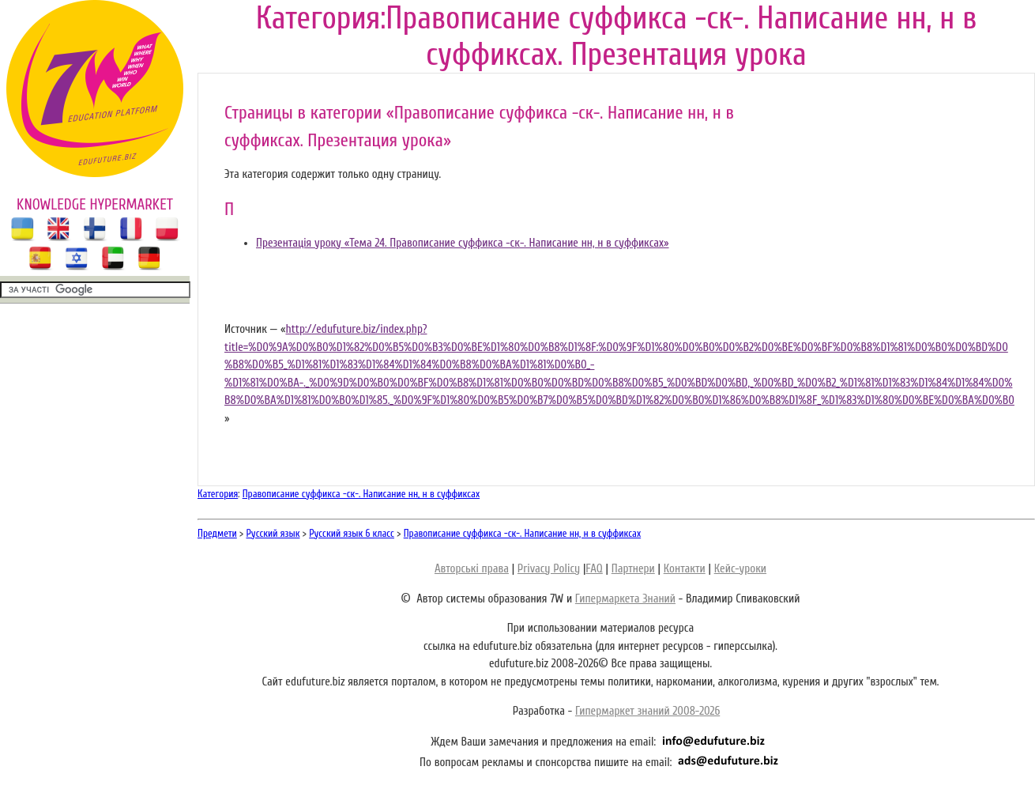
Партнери (633, 569)
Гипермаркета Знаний (625, 599)
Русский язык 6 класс (351, 533)
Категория (218, 494)
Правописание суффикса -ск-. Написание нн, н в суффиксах (361, 494)
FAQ (593, 569)
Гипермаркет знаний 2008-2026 (647, 711)
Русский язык (273, 533)
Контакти (685, 569)
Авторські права (472, 569)
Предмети (217, 533)
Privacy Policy (549, 569)
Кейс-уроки (740, 569)
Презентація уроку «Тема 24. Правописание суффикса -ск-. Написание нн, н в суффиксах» (462, 243)
